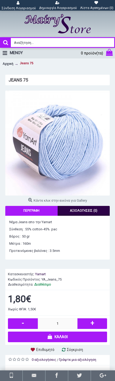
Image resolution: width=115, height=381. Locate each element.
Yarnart (40, 274)
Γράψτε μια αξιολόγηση (77, 360)
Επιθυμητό (45, 350)
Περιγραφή (31, 211)
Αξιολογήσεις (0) (83, 211)
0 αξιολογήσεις (44, 360)
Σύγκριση (75, 350)
